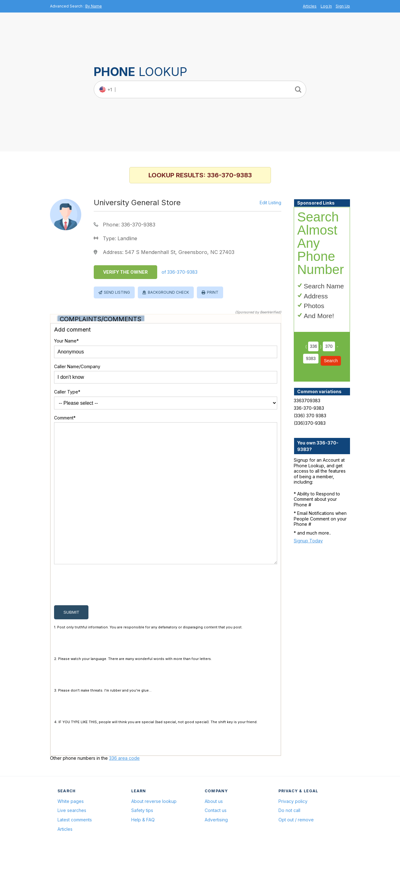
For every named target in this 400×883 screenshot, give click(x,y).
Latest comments (75, 849)
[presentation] (101, 616)
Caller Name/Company (77, 366)
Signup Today (308, 540)
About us (214, 831)
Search (331, 360)
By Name (93, 6)
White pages (71, 831)
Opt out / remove (296, 849)
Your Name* (66, 340)
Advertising (216, 849)
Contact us (216, 840)
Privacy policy (293, 831)
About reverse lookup (154, 831)
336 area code (124, 788)
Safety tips (142, 840)
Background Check (168, 292)
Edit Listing (270, 202)
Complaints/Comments (100, 319)
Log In (326, 6)
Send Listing (117, 292)
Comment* (65, 417)
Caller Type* (67, 391)
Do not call (289, 840)
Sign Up (343, 6)
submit (71, 642)
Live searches (72, 840)
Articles (310, 6)
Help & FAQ (143, 849)
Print (212, 292)
